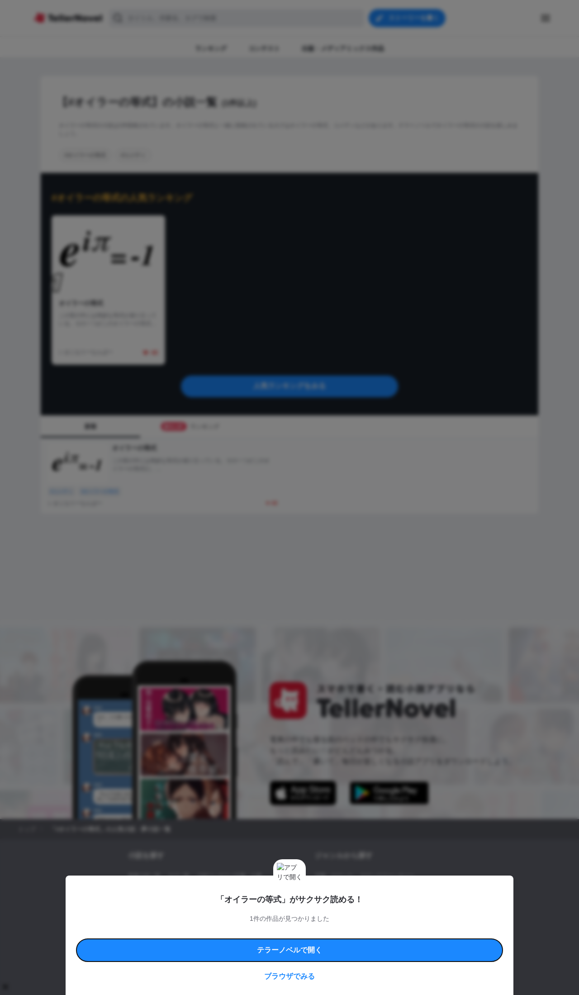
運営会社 (382, 942)
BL (318, 907)
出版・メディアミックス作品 (163, 891)
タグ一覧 (179, 876)
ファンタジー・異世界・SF (348, 891)
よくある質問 (420, 932)
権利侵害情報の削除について (217, 942)
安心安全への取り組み (315, 932)
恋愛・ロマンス (334, 876)
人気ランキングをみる (289, 386)
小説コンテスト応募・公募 (229, 876)
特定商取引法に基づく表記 (373, 932)
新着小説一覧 (144, 876)
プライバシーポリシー (342, 942)
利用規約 (154, 932)
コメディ (363, 907)
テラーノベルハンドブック (197, 932)
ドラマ (337, 907)
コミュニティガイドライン (259, 932)
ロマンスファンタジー (387, 876)
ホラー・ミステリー (413, 891)
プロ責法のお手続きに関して (283, 942)
